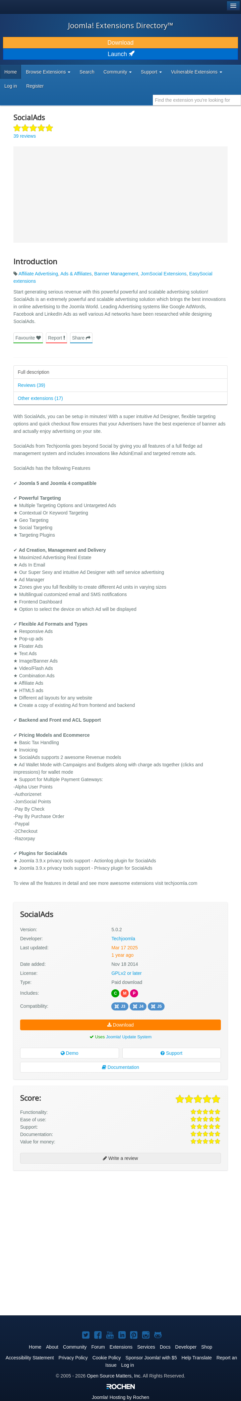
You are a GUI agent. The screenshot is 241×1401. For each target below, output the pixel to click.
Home (10, 72)
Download (121, 42)
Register (35, 86)
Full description (33, 372)
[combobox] (197, 100)
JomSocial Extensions (164, 273)
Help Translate (197, 1357)
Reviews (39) (31, 385)
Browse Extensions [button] (48, 72)
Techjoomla (123, 938)
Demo (69, 1053)
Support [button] (151, 72)
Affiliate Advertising (38, 273)
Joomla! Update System (129, 1036)
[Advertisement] (63, 1219)
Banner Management (116, 273)
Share (81, 338)
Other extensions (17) (40, 398)
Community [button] (118, 72)
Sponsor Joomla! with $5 (151, 1357)
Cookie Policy (107, 1357)
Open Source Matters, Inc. (114, 1376)
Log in (10, 86)
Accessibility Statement (30, 1357)
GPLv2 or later (126, 973)
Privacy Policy (73, 1357)
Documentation (120, 1067)
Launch (120, 54)
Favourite (28, 338)
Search (86, 72)
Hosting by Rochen (120, 1397)
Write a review (120, 1158)
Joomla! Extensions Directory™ (120, 25)
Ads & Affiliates (76, 273)
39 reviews (24, 136)
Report (56, 338)
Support (171, 1053)
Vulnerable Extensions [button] (196, 72)
